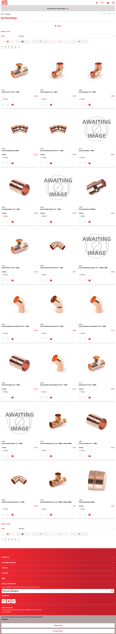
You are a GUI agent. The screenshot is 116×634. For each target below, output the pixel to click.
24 (59, 41)
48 (79, 41)
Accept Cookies (58, 631)
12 (40, 41)
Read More (4, 619)
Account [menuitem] (5, 573)
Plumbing (8, 14)
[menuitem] (58, 557)
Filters (59, 26)
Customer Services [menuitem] (9, 562)
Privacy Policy (58, 625)
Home (2, 14)
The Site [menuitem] (5, 568)
